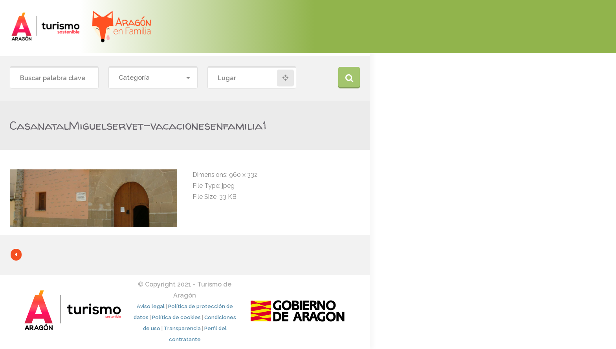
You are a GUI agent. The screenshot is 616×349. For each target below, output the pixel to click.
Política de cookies (176, 317)
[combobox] (153, 78)
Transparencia (182, 328)
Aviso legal (151, 306)
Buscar (349, 77)
